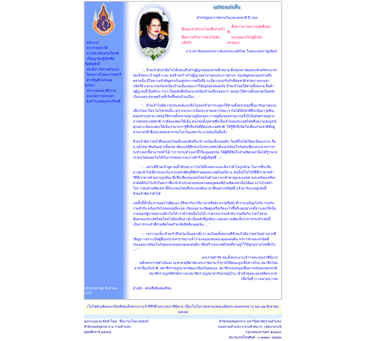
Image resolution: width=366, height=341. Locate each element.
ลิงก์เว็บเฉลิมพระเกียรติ (103, 101)
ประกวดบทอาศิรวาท (101, 91)
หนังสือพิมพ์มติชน (158, 288)
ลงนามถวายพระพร (100, 96)
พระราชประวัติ (97, 48)
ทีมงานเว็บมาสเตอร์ (133, 321)
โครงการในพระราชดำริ (103, 75)
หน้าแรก (92, 43)
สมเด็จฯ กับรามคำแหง (102, 69)
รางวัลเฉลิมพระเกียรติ (102, 53)
